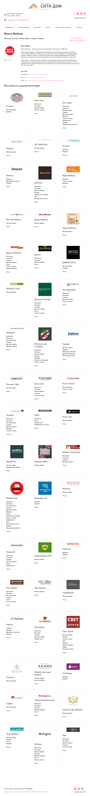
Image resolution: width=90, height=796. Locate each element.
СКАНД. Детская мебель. (42, 673)
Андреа (9, 148)
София (9, 703)
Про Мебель (40, 588)
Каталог (48, 27)
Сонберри (67, 673)
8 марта (10, 106)
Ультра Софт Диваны (72, 709)
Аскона (65, 146)
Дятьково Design (42, 299)
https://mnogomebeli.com (77, 40)
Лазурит (10, 415)
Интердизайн (69, 289)
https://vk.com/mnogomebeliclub (33, 77)
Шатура (38, 744)
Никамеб (10, 552)
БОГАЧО (38, 183)
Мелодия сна (40, 498)
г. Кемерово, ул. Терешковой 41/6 (18, 20)
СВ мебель (39, 627)
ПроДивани (68, 592)
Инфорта (10, 332)
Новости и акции (23, 27)
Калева (66, 344)
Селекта (10, 677)
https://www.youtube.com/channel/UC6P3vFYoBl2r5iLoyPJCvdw (44, 80)
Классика (39, 383)
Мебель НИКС (41, 461)
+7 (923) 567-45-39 (75, 38)
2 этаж (9, 60)
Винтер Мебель (13, 219)
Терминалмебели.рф (44, 700)
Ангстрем (67, 102)
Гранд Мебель (41, 219)
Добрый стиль (13, 288)
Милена (66, 488)
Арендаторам (9, 27)
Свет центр (67, 631)
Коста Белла (68, 383)
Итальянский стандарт (40, 345)
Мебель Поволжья (71, 452)
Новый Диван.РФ (42, 556)
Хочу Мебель (12, 734)
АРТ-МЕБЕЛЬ (40, 144)
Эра (64, 735)
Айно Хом (39, 100)
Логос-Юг (67, 417)
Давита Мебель (13, 253)
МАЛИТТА (11, 461)
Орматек (66, 549)
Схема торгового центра (63, 27)
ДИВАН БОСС (69, 262)
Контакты (79, 27)
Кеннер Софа (12, 384)
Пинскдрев (11, 588)
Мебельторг (12, 498)
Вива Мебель (68, 175)
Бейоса (9, 175)
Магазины (37, 27)
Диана (37, 254)
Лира (36, 415)
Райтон (9, 624)
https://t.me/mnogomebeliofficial (37, 74)
